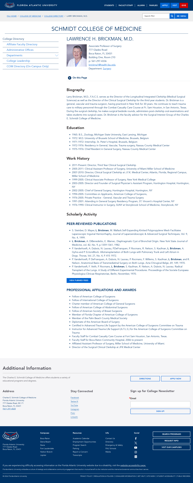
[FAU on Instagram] (135, 452)
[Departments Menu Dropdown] (57, 55)
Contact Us (110, 438)
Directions (145, 378)
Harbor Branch (46, 452)
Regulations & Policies (104, 476)
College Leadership (18, 61)
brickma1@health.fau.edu (102, 65)
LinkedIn (74, 417)
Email (133, 398)
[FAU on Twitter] (135, 443)
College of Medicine (30, 16)
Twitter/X (74, 401)
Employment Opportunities (84, 442)
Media (108, 452)
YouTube (74, 405)
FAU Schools (110, 448)
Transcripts (77, 455)
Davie (42, 445)
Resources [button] (77, 433)
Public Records (183, 476)
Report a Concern (80, 452)
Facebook (75, 397)
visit (174, 5)
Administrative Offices (20, 50)
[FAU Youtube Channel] (135, 447)
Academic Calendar (81, 438)
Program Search (79, 445)
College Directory (53, 16)
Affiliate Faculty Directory (22, 44)
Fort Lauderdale (47, 448)
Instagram (75, 409)
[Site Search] (158, 16)
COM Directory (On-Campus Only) (28, 66)
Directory (109, 442)
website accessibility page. (133, 465)
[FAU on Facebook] (135, 438)
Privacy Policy (86, 476)
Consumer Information (125, 476)
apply (165, 5)
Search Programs (171, 434)
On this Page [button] (80, 77)
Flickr (73, 413)
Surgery (107, 68)
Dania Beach (45, 442)
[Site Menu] (181, 16)
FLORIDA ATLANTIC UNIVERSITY (38, 5)
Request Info (172, 440)
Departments (14, 55)
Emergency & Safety (114, 445)
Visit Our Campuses (172, 447)
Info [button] (107, 433)
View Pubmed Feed (78, 280)
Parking (76, 448)
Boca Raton (45, 438)
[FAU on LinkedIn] (135, 456)
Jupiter (43, 455)
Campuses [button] (44, 433)
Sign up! (160, 411)
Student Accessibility (166, 476)
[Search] (172, 16)
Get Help (141, 476)
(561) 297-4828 (9, 409)
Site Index (151, 476)
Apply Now (175, 378)
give (184, 5)
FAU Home (12, 16)
